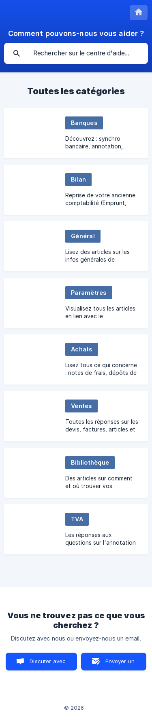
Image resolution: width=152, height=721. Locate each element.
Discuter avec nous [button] (48, 664)
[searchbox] (76, 53)
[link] (76, 133)
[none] (139, 12)
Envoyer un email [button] (120, 664)
